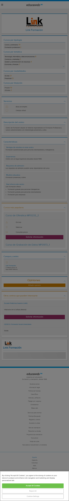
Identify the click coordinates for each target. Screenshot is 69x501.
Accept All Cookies (33, 486)
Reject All (32, 491)
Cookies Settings (33, 496)
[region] (34, 486)
